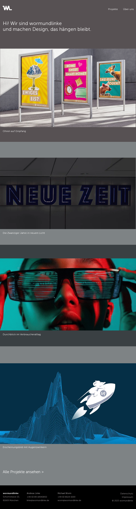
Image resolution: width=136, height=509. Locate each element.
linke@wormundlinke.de (38, 500)
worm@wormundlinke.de (69, 500)
